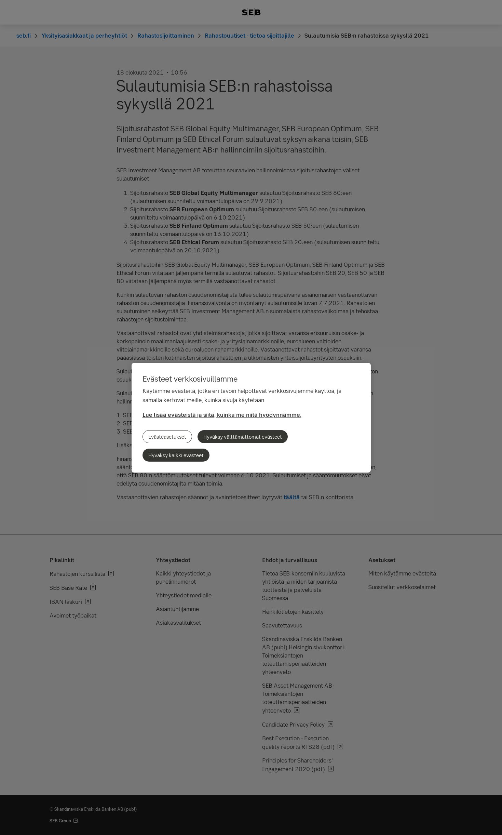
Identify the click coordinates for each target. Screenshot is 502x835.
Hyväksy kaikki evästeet (176, 455)
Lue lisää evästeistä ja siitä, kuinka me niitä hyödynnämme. (222, 415)
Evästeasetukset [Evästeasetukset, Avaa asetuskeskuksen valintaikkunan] (167, 436)
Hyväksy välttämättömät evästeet (242, 436)
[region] (251, 418)
